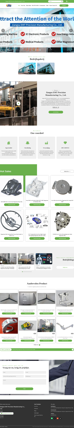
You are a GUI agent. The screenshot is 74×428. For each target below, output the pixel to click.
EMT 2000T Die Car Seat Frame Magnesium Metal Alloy (11, 201)
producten (36, 408)
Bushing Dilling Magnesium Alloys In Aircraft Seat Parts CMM (23, 349)
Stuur (24, 388)
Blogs (35, 410)
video (47, 5)
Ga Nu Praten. (56, 112)
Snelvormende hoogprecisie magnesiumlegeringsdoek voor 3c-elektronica (28, 338)
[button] (3, 30)
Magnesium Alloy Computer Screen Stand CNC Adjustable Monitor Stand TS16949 (8, 338)
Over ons (36, 406)
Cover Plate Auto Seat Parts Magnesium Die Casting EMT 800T (62, 201)
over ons (23, 5)
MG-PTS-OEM (35, 5)
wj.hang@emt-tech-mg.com (7, 413)
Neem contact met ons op (38, 416)
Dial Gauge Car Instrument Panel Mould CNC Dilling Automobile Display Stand (27, 311)
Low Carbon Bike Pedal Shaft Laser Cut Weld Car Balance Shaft (65, 338)
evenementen (42, 5)
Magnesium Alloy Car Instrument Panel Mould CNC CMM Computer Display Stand (9, 311)
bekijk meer (67, 171)
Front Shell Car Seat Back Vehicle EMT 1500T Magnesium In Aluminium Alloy (37, 201)
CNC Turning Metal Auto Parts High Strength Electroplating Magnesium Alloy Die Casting (37, 235)
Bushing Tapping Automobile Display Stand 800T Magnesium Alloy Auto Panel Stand (65, 311)
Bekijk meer (56, 107)
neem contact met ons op (53, 5)
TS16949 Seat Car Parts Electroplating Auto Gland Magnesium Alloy (62, 235)
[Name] (62, 1)
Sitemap (6, 426)
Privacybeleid (2, 426)
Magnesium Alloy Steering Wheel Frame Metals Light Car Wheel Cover (12, 235)
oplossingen (36, 412)
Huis (19, 5)
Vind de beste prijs (11, 204)
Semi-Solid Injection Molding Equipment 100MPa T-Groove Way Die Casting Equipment (46, 338)
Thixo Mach (28, 5)
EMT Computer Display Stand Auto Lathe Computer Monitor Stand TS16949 (46, 311)
